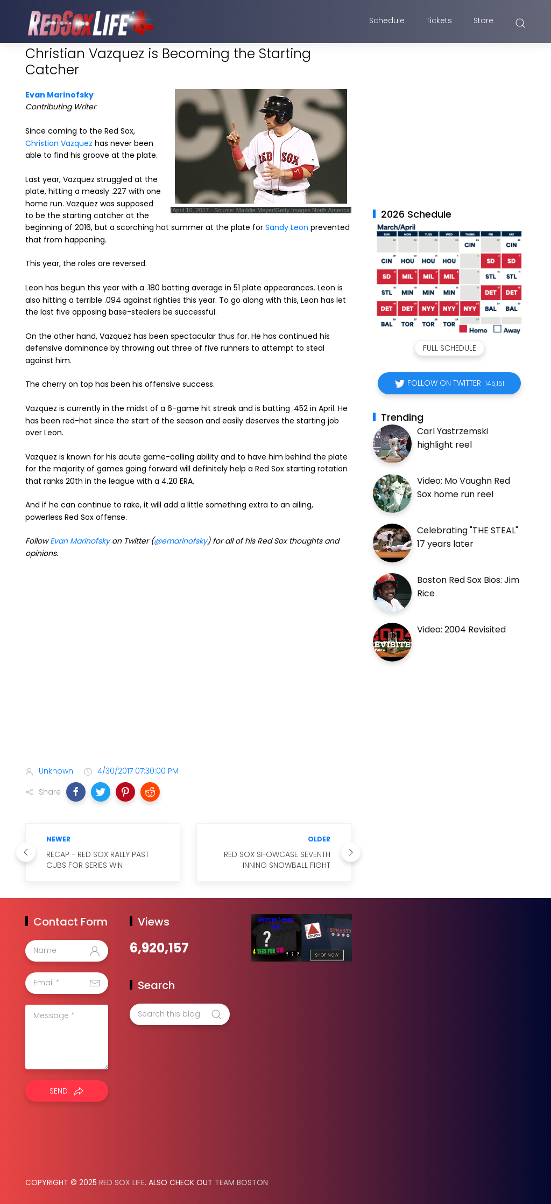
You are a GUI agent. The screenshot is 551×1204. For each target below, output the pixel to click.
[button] (76, 792)
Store (483, 23)
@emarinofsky (180, 540)
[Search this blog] (180, 1014)
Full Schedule (449, 348)
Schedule (387, 23)
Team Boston (241, 1182)
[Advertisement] (188, 672)
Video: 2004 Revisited (461, 629)
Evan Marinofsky (59, 94)
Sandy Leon (286, 227)
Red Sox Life (122, 1182)
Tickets (439, 23)
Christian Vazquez (59, 143)
